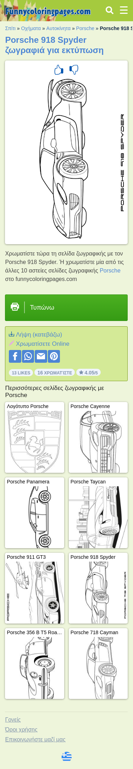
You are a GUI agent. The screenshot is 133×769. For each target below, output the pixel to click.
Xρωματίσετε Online (43, 343)
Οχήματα (31, 28)
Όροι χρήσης (21, 730)
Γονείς (13, 720)
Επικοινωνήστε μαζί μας (35, 739)
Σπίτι (10, 28)
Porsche (85, 28)
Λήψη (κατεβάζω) (39, 334)
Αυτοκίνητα (58, 28)
